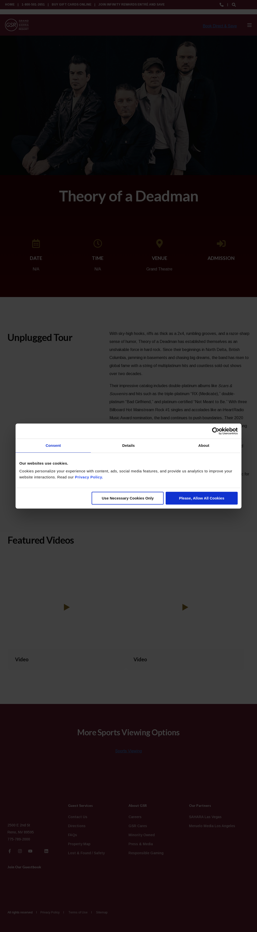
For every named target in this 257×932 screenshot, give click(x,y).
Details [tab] (128, 445)
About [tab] (203, 445)
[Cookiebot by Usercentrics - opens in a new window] (216, 431)
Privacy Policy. (89, 477)
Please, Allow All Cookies (201, 498)
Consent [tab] (53, 445)
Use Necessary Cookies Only (128, 498)
